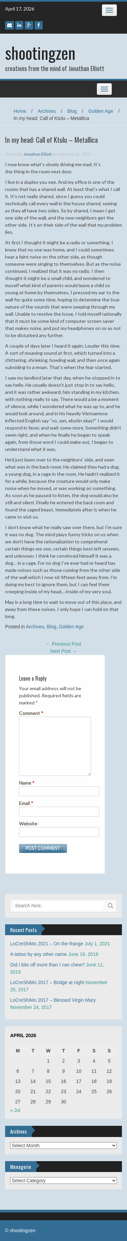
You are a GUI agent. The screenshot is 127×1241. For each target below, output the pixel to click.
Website (28, 823)
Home (20, 111)
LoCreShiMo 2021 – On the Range (46, 943)
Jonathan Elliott (37, 154)
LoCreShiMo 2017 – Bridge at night (47, 982)
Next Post (63, 651)
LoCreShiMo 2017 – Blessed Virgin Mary (53, 1000)
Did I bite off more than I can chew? (47, 964)
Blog (72, 111)
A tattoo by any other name (38, 954)
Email (26, 803)
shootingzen (40, 52)
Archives (47, 111)
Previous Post (63, 644)
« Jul (15, 1110)
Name (27, 783)
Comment (31, 713)
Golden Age (100, 111)
